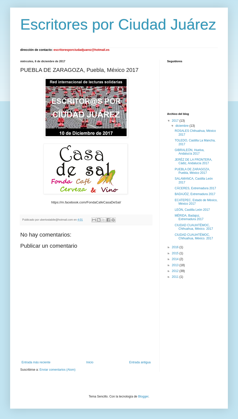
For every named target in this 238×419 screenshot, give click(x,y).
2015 (176, 253)
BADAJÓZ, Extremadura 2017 (195, 194)
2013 (176, 265)
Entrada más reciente (36, 362)
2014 (176, 259)
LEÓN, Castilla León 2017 (192, 210)
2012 (176, 271)
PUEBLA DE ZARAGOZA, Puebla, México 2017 (192, 171)
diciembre (182, 126)
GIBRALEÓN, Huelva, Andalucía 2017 (189, 151)
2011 (176, 277)
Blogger (143, 396)
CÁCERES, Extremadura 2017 (195, 188)
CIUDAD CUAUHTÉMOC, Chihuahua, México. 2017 (194, 227)
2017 (176, 120)
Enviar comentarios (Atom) (57, 369)
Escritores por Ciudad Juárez (118, 24)
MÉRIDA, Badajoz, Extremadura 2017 (189, 217)
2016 (176, 247)
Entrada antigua (140, 362)
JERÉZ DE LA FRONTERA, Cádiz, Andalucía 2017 (193, 161)
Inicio (89, 362)
